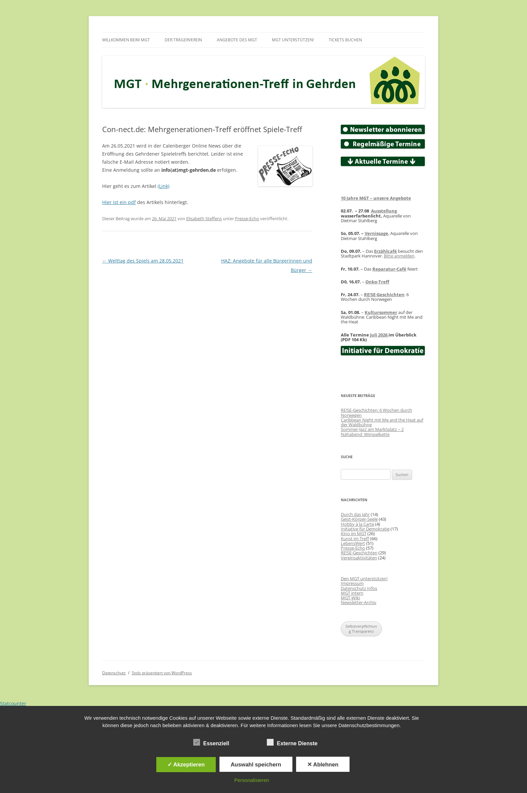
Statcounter (13, 703)
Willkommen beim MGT (126, 40)
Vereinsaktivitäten (359, 558)
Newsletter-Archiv (358, 602)
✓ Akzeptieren (186, 764)
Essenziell (211, 742)
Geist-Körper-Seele (359, 519)
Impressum (352, 583)
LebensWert (353, 543)
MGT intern (352, 593)
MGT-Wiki (350, 598)
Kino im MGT (353, 533)
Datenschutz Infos (359, 588)
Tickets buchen (345, 40)
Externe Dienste (292, 742)
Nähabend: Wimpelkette (365, 434)
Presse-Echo (247, 218)
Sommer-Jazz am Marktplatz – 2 (372, 429)
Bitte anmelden (399, 256)
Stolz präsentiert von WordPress (162, 673)
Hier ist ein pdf (119, 202)
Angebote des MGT (237, 40)
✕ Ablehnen (322, 764)
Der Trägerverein (183, 40)
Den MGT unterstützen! (364, 579)
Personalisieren (251, 780)
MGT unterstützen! (293, 40)
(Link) (163, 186)
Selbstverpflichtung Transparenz (361, 629)
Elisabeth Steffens (204, 218)
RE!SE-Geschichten (384, 294)
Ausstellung (384, 211)
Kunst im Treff (355, 539)
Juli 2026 (379, 335)
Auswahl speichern (256, 764)
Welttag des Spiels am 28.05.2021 (143, 260)
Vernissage (376, 233)
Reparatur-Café (389, 269)
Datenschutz (114, 673)
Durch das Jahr (355, 514)
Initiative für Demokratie (365, 529)
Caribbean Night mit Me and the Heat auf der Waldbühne (382, 422)
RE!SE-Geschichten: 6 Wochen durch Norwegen (376, 412)
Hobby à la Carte (357, 524)
